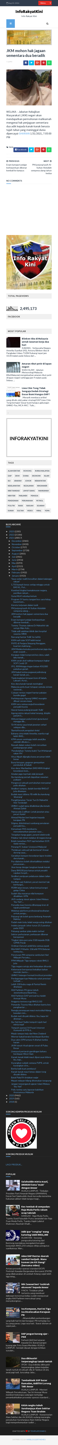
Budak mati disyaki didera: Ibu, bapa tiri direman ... (29, 1018)
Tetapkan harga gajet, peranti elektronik (30, 836)
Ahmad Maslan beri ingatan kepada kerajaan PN (28, 820)
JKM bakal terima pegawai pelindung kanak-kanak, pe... (28, 674)
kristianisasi (13, 492)
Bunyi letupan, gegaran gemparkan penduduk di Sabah (27, 765)
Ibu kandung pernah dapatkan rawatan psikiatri (29, 779)
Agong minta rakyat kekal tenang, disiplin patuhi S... (30, 715)
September (17, 551)
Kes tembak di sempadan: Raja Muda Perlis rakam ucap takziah (35, 1211)
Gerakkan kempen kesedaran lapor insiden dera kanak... (31, 858)
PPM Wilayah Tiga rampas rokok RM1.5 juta (30, 963)
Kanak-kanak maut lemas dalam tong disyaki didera (28, 1074)
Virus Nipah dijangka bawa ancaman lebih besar (30, 759)
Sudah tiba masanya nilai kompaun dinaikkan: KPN (27, 896)
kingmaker (42, 487)
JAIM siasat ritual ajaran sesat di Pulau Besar (29, 1048)
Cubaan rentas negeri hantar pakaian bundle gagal (29, 695)
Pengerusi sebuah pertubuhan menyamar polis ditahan (31, 785)
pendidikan (12, 502)
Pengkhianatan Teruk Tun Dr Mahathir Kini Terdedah (29, 802)
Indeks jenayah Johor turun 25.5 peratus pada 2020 (30, 928)
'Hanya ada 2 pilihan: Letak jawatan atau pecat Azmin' (30, 814)
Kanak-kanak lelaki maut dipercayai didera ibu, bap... (31, 1059)
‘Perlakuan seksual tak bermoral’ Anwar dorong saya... (30, 852)
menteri (11, 497)
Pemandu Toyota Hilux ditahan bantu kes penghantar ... (31, 1007)
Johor (28, 482)
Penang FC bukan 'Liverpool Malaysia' (29, 848)
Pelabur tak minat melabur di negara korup (31, 839)
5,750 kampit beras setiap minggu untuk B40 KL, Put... (30, 587)
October (16, 548)
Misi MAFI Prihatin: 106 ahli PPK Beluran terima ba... (30, 951)
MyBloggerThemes (30, 1441)
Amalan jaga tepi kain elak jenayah (27, 775)
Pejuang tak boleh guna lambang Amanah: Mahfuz (31, 919)
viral (38, 512)
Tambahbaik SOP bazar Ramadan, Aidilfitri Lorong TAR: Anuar (36, 1384)
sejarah (40, 507)
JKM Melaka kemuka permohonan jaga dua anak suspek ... (31, 651)
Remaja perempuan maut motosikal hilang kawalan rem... (31, 1013)
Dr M (17, 477)
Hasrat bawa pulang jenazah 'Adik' (27, 711)
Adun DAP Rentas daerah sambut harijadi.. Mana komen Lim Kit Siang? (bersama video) (35, 1262)
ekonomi (36, 477)
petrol (39, 502)
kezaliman (28, 487)
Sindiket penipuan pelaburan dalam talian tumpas (30, 878)
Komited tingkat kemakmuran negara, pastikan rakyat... (29, 593)
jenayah (17, 482)
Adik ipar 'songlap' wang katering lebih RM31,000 (35, 1234)
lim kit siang (28, 492)
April (14, 567)
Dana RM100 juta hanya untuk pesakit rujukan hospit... (29, 873)
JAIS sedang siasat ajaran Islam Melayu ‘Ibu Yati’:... (30, 901)
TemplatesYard (32, 1432)
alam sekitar (13, 472)
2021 (12, 539)
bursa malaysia (42, 472)
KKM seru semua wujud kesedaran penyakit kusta (28, 706)
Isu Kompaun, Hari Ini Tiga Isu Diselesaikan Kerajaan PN (36, 1313)
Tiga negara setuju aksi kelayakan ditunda (31, 967)
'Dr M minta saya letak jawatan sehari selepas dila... (29, 727)
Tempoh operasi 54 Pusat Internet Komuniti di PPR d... (28, 1030)
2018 (12, 1103)
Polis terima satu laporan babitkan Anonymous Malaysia (27, 1092)
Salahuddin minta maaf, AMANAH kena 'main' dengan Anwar (34, 1186)
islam (46, 477)
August (15, 555)
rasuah (29, 507)
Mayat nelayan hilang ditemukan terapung (31, 1082)
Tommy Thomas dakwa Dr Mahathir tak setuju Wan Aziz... (30, 628)
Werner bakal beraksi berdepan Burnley (30, 1037)
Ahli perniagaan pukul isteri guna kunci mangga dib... (29, 721)
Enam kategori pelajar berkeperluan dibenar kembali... (28, 622)
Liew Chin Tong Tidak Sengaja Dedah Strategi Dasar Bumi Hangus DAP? (35, 392)
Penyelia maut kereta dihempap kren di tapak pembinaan (29, 907)
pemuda (34, 497)
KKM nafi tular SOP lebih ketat (26, 641)
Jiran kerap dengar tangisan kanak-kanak (30, 868)
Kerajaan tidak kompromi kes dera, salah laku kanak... (30, 657)
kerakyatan (39, 482)
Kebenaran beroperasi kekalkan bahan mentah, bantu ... (29, 972)
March (15, 570)
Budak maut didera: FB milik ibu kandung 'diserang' (30, 797)
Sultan (20, 512)
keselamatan (13, 487)
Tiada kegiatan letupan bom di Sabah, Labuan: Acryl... (29, 680)
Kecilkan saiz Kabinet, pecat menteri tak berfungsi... (30, 884)
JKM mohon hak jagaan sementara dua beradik (29, 616)
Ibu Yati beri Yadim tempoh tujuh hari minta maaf (29, 1024)
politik (10, 507)
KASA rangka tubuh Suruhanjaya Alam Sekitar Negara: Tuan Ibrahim (35, 1409)
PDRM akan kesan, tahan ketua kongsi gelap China (29, 890)
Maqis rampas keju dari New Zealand (28, 1034)
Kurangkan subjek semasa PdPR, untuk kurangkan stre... (30, 1065)
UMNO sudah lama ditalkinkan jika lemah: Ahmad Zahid (30, 808)
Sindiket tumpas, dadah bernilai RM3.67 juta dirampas (30, 791)
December (17, 542)
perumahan (26, 502)
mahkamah (43, 492)
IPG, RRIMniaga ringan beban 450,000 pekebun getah (29, 669)
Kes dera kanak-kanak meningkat (27, 685)
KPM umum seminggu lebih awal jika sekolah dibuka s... (28, 742)
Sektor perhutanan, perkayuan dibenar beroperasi (29, 936)
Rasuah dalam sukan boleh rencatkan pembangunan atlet (29, 747)
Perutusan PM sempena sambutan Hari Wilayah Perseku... (30, 957)
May (14, 564)
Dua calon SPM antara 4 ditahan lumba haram (29, 1042)
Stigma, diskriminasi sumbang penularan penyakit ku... (30, 825)
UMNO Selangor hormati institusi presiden (31, 976)
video (29, 512)
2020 (12, 1096)
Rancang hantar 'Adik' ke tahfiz (26, 638)
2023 (12, 532)
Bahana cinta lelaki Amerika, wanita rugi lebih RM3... (30, 736)
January (16, 577)
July (14, 558)
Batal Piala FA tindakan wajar (24, 1078)
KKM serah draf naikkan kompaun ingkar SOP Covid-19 (30, 663)
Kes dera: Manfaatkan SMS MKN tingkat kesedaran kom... (30, 770)
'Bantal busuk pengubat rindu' (25, 731)
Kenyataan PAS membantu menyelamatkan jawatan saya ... (27, 831)
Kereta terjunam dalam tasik (24, 606)
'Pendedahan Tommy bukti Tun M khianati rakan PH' (31, 753)
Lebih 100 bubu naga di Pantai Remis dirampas (28, 986)
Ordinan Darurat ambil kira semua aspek (30, 947)
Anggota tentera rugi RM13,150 (26, 1002)
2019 (12, 1100)
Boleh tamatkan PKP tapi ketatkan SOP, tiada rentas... (30, 843)
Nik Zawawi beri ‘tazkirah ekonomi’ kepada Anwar (35, 1287)
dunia (25, 477)
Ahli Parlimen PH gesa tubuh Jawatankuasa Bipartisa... (25, 992)
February (16, 573)
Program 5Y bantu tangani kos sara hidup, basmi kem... (31, 602)
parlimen (22, 497)
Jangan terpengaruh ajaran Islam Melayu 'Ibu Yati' (30, 1086)
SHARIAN (24, 134)
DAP (9, 477)
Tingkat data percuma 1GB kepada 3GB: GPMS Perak (30, 942)
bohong (27, 472)
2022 (12, 536)
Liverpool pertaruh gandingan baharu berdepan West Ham (29, 1054)
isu (8, 482)
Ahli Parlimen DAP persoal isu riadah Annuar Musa (28, 998)
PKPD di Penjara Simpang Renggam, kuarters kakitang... (28, 646)
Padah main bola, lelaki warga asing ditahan (31, 923)
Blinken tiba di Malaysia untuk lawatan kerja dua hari (35, 343)
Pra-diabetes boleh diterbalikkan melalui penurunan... (30, 864)
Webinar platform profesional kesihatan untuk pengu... (30, 913)
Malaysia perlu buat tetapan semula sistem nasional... (31, 689)
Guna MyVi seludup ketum (24, 597)
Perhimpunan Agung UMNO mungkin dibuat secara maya (29, 701)
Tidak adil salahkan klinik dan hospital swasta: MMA (29, 634)
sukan (10, 512)
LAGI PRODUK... (14, 1165)
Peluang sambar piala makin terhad (27, 932)
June (14, 561)
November (17, 545)
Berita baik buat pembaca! (23, 1070)
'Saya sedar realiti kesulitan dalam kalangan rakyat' (31, 581)
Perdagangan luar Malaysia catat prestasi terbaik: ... (31, 981)
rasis (20, 507)
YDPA (46, 512)
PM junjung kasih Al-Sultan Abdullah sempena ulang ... (28, 610)
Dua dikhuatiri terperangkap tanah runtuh (36, 1361)
